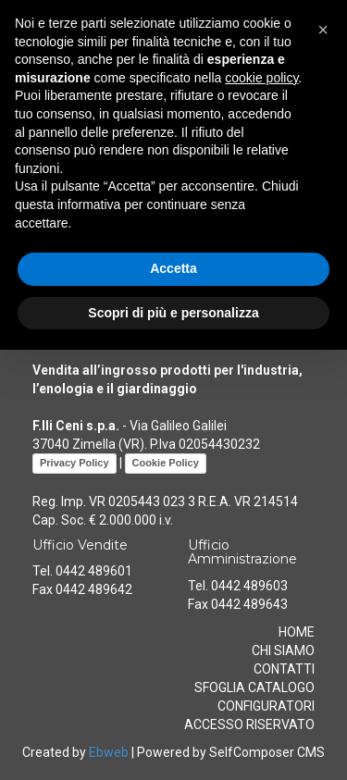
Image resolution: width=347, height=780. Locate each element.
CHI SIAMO (283, 650)
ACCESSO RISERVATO (249, 724)
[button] (323, 29)
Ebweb (109, 752)
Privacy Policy (74, 462)
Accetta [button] (173, 268)
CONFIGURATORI (266, 706)
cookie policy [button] (261, 77)
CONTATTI (284, 669)
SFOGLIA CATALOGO (254, 687)
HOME (297, 632)
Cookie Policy (165, 462)
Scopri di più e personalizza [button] (173, 312)
